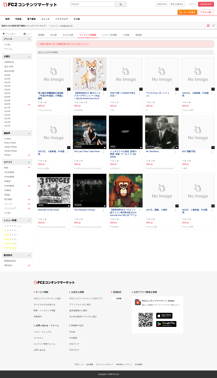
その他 (76, 19)
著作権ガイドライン (124, 364)
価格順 (138, 35)
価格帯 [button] (17, 133)
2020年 (7, 97)
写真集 (18, 19)
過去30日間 (9, 71)
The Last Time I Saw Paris (87, 151)
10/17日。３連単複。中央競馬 (51, 152)
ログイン (193, 4)
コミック (45, 19)
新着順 (41, 35)
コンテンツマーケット (37, 4)
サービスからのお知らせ (44, 304)
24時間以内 (9, 62)
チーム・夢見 (188, 110)
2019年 (7, 100)
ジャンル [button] (17, 39)
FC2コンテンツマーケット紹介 (47, 298)
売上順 (53, 35)
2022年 (7, 89)
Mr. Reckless (152, 151)
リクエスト (39, 338)
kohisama (79, 110)
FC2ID (72, 332)
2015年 (7, 115)
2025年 (7, 79)
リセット (28, 34)
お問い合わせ (40, 350)
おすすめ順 (68, 35)
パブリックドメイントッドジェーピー (89, 168)
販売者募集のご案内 (78, 310)
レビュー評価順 (109, 35)
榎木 (185, 168)
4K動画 (7, 181)
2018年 (17, 104)
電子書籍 (31, 19)
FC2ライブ (74, 344)
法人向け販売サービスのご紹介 (83, 316)
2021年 (7, 93)
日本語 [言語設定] (118, 298)
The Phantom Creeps (84, 210)
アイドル (8, 49)
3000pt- (17, 155)
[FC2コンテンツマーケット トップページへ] (54, 282)
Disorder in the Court (48, 210)
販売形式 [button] (17, 255)
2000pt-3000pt (10, 151)
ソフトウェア (61, 19)
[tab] (127, 35)
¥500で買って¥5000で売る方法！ (122, 94)
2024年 (7, 82)
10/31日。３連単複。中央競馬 (195, 94)
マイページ (161, 4)
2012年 (7, 126)
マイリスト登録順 (87, 35)
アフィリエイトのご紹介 (80, 304)
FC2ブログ (74, 350)
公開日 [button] (17, 56)
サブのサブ (116, 168)
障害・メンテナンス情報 (44, 310)
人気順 (126, 35)
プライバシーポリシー (105, 364)
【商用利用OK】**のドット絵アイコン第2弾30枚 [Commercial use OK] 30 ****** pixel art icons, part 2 (123, 213)
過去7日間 (8, 66)
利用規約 (38, 316)
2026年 (7, 75)
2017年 (7, 108)
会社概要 (89, 364)
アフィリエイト (177, 4)
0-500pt (7, 139)
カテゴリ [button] (17, 162)
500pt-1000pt (10, 143)
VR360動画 (9, 177)
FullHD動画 (17, 186)
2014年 (7, 118)
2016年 (7, 111)
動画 (7, 19)
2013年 (7, 122)
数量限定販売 (10, 261)
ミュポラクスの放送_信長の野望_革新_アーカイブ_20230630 (123, 154)
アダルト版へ (206, 12)
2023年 (7, 86)
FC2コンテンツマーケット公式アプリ (86, 298)
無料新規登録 (206, 4)
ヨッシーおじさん (46, 110)
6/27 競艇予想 (188, 151)
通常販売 (17, 265)
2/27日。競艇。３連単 (156, 210)
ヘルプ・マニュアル (42, 332)
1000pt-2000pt (10, 147)
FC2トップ (79, 364)
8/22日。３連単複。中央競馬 (194, 211)
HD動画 (7, 190)
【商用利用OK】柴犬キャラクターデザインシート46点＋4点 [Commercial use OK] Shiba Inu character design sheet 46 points (87, 96)
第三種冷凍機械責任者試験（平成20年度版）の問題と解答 (51, 96)
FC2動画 (73, 338)
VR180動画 (9, 172)
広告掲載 (138, 364)
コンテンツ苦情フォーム (44, 344)
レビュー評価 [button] (17, 220)
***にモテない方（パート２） (158, 94)
